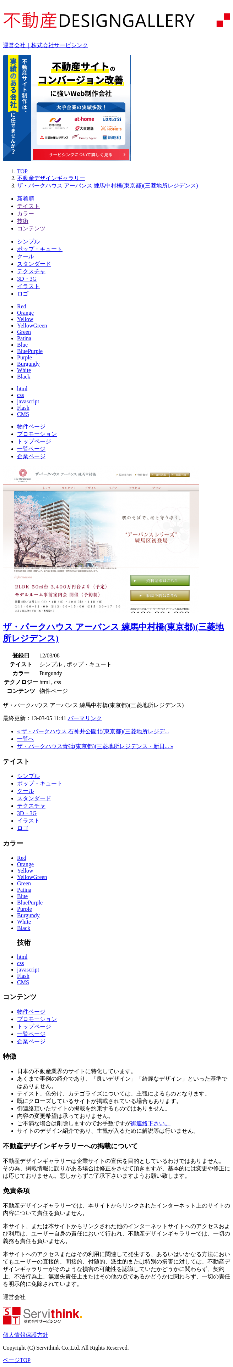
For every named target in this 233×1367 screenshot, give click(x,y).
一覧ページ (31, 449)
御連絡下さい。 (150, 1123)
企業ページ (31, 456)
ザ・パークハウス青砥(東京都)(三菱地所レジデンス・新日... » (95, 746)
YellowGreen (32, 326)
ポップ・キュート (40, 249)
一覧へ (25, 739)
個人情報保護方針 (25, 1335)
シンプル (28, 242)
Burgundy (28, 364)
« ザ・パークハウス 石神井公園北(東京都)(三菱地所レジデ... (93, 731)
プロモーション (37, 434)
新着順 (25, 199)
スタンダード (34, 264)
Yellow (25, 319)
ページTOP (17, 1360)
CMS (23, 414)
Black (23, 377)
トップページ (34, 441)
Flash (23, 408)
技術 (22, 221)
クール (25, 256)
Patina (24, 338)
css (20, 395)
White (24, 370)
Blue (22, 345)
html (22, 389)
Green (24, 332)
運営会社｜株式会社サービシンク (45, 45)
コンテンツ (31, 228)
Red (21, 306)
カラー (25, 214)
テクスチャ (31, 271)
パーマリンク (85, 718)
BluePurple (30, 351)
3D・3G (27, 279)
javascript (28, 401)
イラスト (28, 286)
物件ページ (31, 427)
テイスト (28, 206)
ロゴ (22, 294)
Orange (25, 313)
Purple (24, 357)
